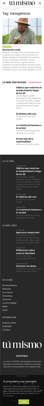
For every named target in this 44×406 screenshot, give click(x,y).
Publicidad (6, 326)
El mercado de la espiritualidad (24, 140)
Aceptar (24, 402)
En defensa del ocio (26, 113)
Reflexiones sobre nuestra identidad (25, 251)
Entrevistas (7, 46)
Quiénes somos (9, 322)
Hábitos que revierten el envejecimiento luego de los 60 (28, 90)
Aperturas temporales (27, 232)
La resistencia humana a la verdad (28, 126)
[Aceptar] (41, 390)
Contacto (6, 329)
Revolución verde (11, 49)
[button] (39, 3)
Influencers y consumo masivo (27, 144)
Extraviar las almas (26, 266)
